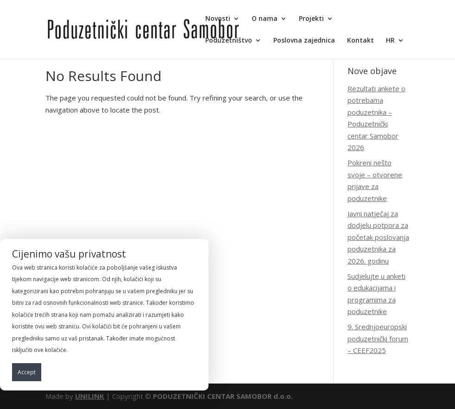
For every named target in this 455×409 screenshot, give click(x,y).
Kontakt (360, 40)
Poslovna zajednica (304, 40)
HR (390, 40)
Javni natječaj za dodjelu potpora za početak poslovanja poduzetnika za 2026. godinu (378, 237)
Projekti (311, 19)
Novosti (217, 19)
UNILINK (89, 396)
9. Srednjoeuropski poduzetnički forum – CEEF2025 (378, 338)
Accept (27, 372)
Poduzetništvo (228, 40)
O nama (265, 19)
